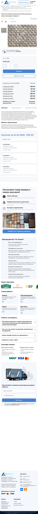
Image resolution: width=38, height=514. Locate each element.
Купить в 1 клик (19, 76)
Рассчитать (19, 400)
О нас (15, 501)
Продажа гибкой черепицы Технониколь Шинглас (14, 7)
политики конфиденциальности (11, 404)
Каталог (8, 6)
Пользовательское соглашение (25, 513)
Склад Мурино (8, 89)
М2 (8, 58)
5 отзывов (11, 18)
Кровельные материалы (16, 6)
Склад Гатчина (8, 98)
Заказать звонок (23, 2)
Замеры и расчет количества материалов (5, 507)
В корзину (19, 71)
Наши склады (17, 503)
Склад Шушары (8, 86)
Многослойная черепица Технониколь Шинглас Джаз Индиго (16, 10)
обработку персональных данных (19, 403)
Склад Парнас (8, 91)
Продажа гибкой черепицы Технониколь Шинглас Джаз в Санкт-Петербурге (17, 9)
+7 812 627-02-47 (33, 2)
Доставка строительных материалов (5, 503)
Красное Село (8, 96)
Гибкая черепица (27, 6)
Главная (3, 6)
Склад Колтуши (8, 93)
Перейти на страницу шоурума (19, 231)
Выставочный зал (18, 505)
